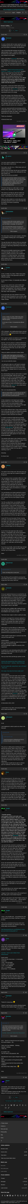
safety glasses (9, 427)
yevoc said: (4, 1023)
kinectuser (4, 27)
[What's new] (22, 12)
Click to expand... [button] (14, 231)
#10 (26, 768)
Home (2, 1137)
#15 (26, 1012)
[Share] (24, 35)
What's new (4, 1162)
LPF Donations (21, 9)
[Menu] (2, 12)
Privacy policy (4, 1131)
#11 (26, 805)
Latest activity (4, 1171)
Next (16, 30)
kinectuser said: (5, 218)
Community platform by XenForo (14, 1201)
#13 (26, 935)
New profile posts (4, 1168)
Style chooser (4, 1123)
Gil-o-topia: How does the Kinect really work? (12, 671)
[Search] (25, 12)
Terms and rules (4, 1129)
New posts (3, 1165)
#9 (26, 713)
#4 (26, 264)
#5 (26, 303)
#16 (26, 1077)
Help (2, 1134)
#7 (26, 559)
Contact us (3, 1126)
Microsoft (14, 58)
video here (14, 385)
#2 (26, 152)
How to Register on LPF (9, 9)
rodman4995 (24, 1188)
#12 (26, 907)
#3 (26, 208)
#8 (26, 584)
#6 (26, 462)
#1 (26, 34)
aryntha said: (5, 313)
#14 (26, 992)
